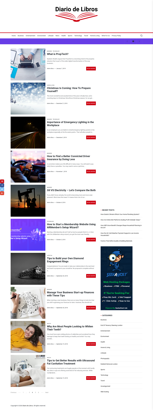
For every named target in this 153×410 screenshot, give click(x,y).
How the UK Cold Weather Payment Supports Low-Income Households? (120, 234)
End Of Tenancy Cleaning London (111, 325)
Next (46, 392)
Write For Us (106, 35)
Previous (13, 392)
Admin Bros (50, 68)
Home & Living (95, 35)
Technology (78, 35)
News (57, 35)
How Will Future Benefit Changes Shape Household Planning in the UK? (121, 226)
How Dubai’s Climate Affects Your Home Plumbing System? (120, 214)
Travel (86, 35)
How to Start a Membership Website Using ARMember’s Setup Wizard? (71, 226)
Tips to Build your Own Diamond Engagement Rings (65, 260)
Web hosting (105, 392)
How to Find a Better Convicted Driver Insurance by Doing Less (68, 158)
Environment (41, 35)
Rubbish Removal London (109, 364)
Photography (105, 358)
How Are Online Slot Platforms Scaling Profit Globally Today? (120, 220)
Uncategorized (105, 386)
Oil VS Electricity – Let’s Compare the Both (71, 190)
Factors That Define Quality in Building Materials (116, 241)
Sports (70, 35)
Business (21, 35)
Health (63, 35)
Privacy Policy (116, 35)
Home (14, 35)
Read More (91, 68)
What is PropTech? (57, 54)
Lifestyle (50, 35)
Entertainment (30, 35)
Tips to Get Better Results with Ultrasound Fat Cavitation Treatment (71, 362)
